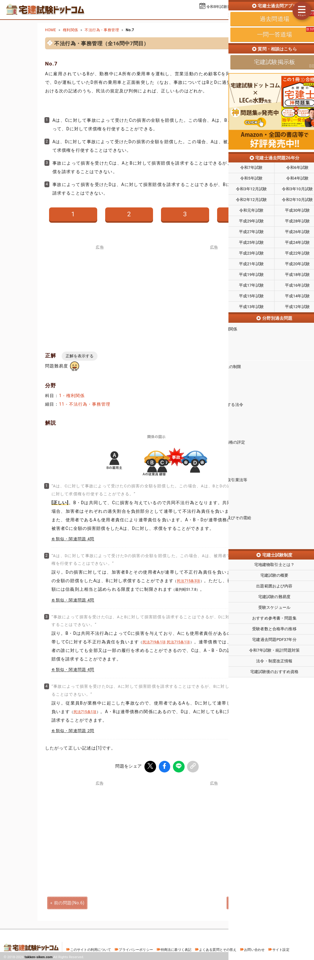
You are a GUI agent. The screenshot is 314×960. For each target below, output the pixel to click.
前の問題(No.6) (69, 901)
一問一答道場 (271, 14)
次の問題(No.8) (245, 901)
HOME (50, 30)
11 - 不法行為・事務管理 (84, 404)
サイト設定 (280, 949)
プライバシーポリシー (136, 949)
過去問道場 (239, 14)
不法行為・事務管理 (102, 30)
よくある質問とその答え (218, 949)
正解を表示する (80, 356)
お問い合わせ (254, 949)
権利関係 (70, 30)
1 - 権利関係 (72, 395)
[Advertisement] (214, 827)
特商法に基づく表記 (176, 949)
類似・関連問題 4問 (75, 539)
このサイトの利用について (90, 949)
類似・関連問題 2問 (75, 730)
